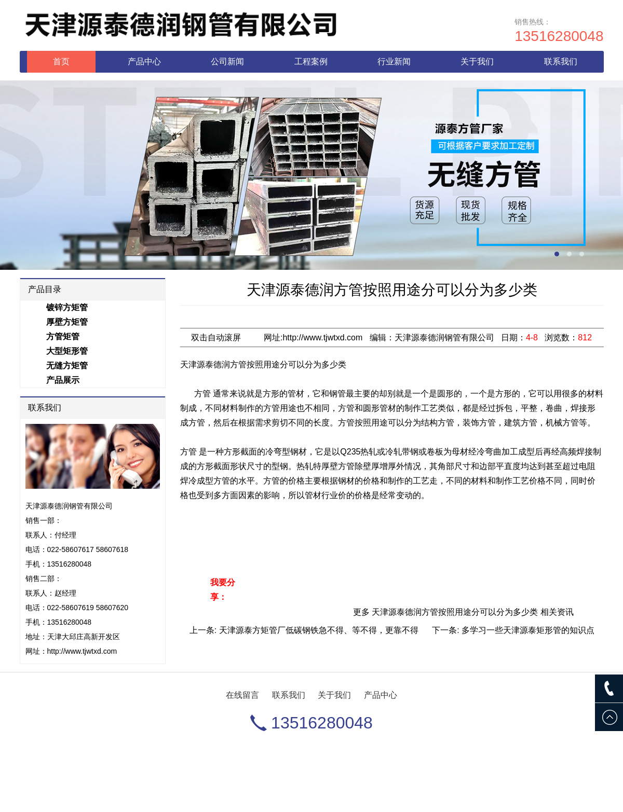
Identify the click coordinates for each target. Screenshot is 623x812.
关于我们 (477, 61)
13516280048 (558, 36)
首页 (61, 61)
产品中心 (144, 61)
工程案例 (311, 61)
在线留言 (242, 695)
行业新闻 (394, 61)
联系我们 (560, 61)
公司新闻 (227, 61)
